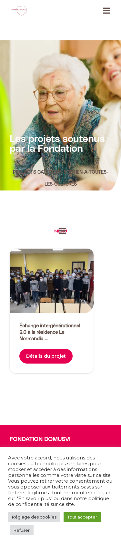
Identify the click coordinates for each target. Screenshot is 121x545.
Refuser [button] (22, 530)
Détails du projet (46, 356)
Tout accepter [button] (82, 516)
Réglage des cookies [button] (34, 516)
